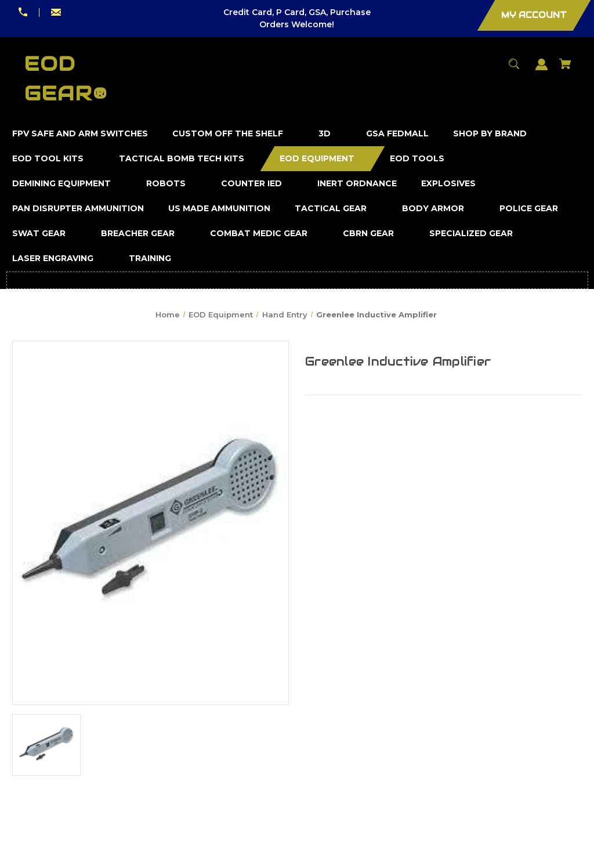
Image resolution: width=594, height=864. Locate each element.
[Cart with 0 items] (565, 69)
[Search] (514, 69)
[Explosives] (448, 183)
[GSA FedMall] (397, 133)
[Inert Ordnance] (357, 183)
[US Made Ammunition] (219, 208)
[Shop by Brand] (490, 133)
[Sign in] (541, 70)
